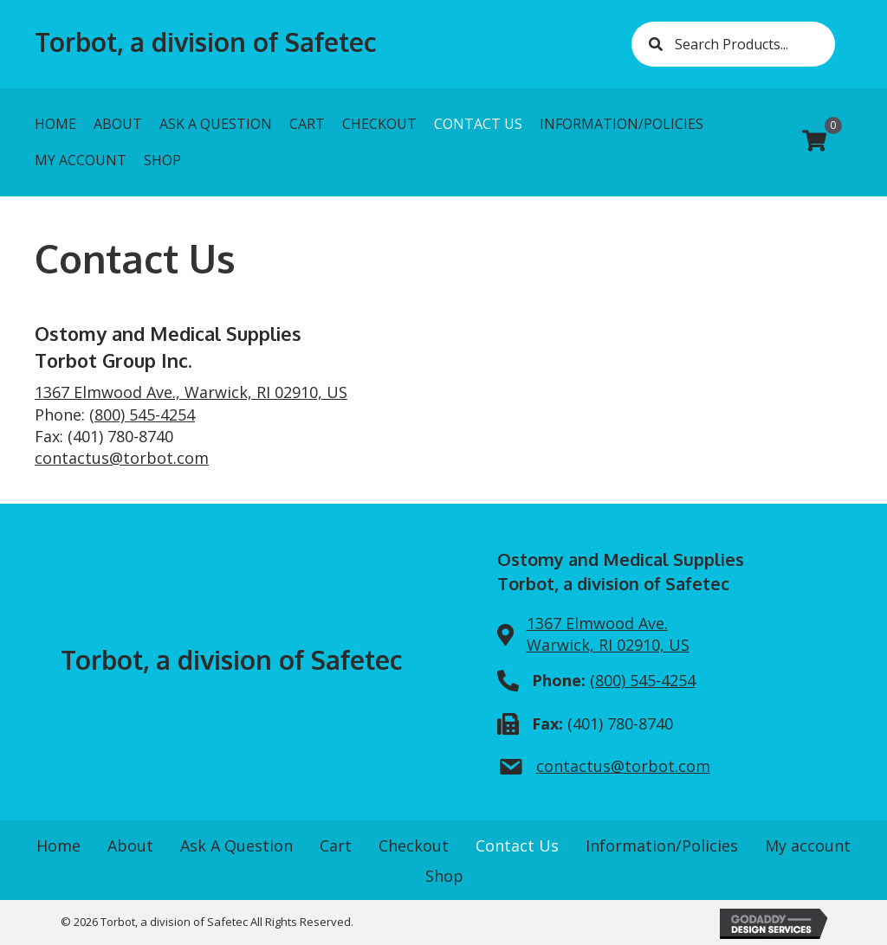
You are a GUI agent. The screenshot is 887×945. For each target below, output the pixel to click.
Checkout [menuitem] (414, 845)
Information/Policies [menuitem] (662, 845)
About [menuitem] (130, 845)
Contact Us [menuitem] (517, 845)
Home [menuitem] (58, 845)
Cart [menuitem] (336, 845)
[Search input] (733, 44)
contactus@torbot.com (122, 457)
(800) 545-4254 (142, 414)
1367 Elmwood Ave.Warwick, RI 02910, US (608, 634)
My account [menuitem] (808, 845)
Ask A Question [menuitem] (236, 845)
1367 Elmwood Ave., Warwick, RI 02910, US (191, 392)
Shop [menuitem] (444, 875)
